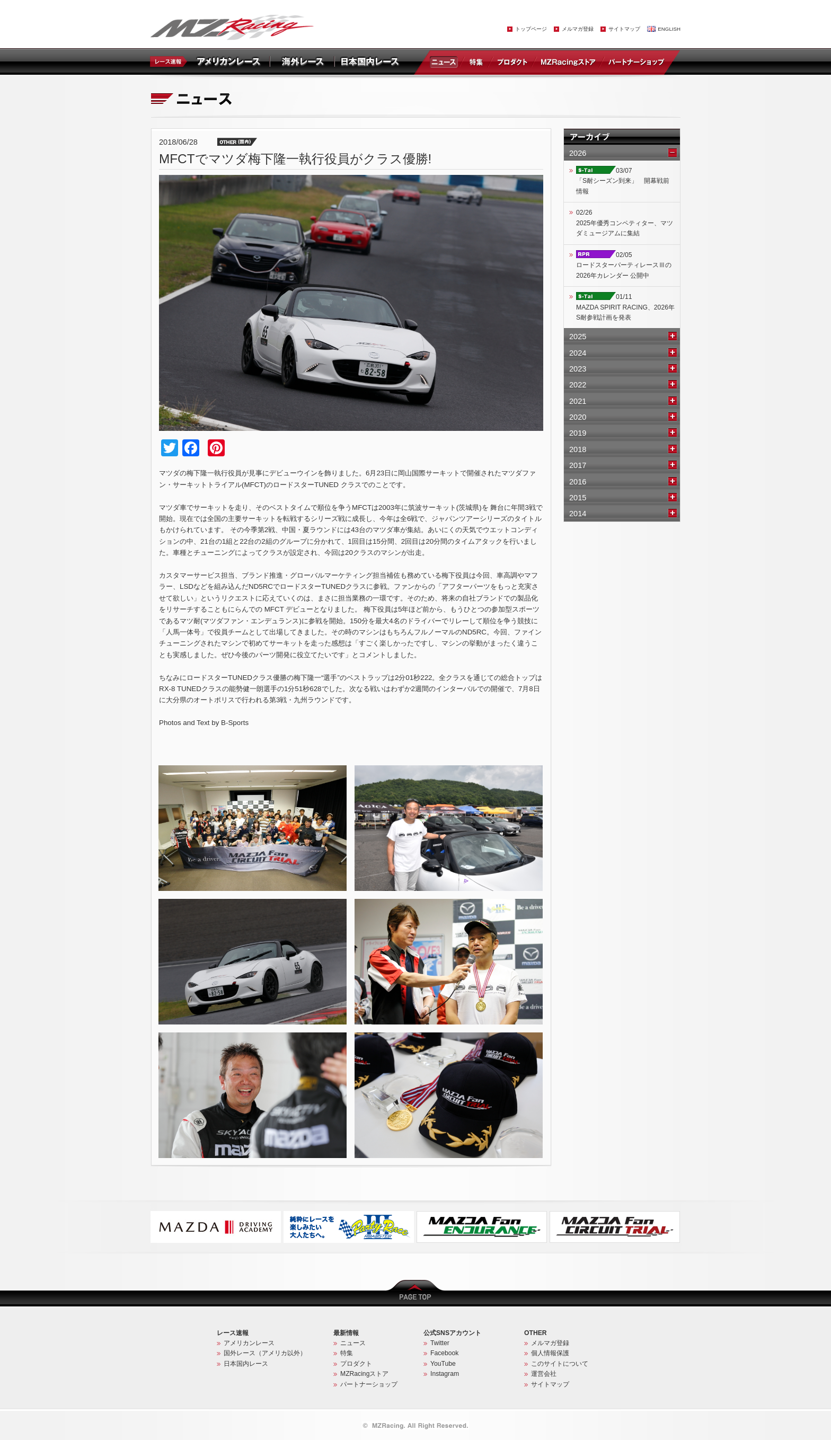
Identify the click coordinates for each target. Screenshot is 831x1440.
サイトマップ (624, 29)
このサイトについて (559, 1363)
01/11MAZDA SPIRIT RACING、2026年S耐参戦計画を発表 (625, 307)
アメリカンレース (249, 1343)
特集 (476, 61)
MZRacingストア (568, 61)
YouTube (443, 1363)
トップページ (531, 29)
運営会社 (543, 1373)
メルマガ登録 (578, 29)
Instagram (444, 1373)
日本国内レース (246, 1363)
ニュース (446, 61)
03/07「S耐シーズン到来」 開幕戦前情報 (622, 181)
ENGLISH (669, 29)
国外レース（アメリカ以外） (265, 1353)
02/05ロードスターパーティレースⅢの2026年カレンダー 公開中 (623, 265)
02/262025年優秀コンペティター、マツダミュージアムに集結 (624, 223)
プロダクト (512, 61)
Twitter (439, 1343)
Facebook (444, 1353)
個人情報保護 (550, 1353)
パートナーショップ (636, 61)
